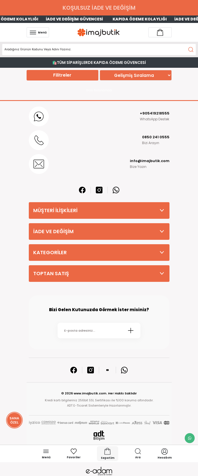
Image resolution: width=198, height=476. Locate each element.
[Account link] (160, 32)
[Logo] (98, 32)
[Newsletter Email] (99, 330)
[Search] (99, 49)
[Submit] (131, 330)
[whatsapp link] (190, 438)
